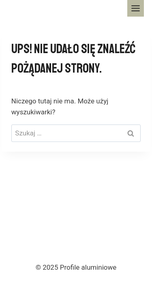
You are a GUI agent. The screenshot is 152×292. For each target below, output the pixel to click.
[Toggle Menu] (135, 8)
